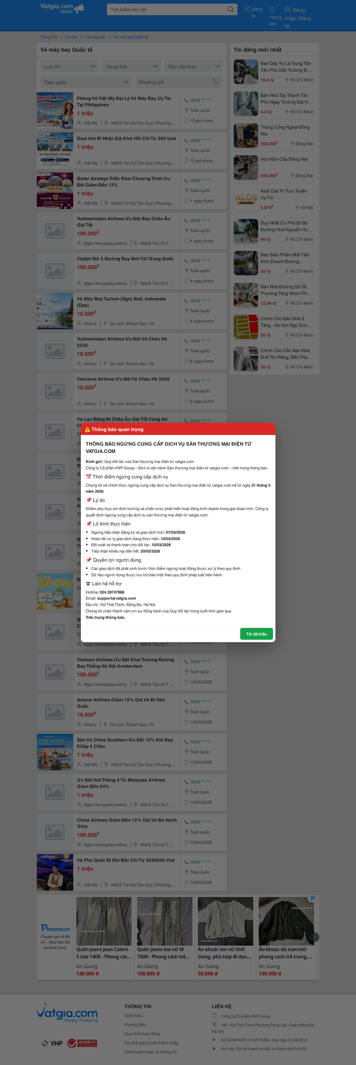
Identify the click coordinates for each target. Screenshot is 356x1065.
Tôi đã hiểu (256, 633)
